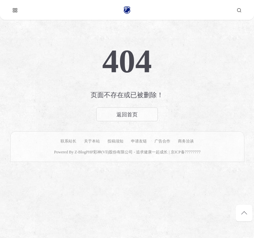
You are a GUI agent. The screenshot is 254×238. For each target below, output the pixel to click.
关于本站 (92, 141)
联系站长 (68, 141)
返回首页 (127, 114)
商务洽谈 (186, 141)
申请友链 (139, 141)
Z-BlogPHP (83, 152)
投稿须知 (115, 141)
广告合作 (162, 141)
